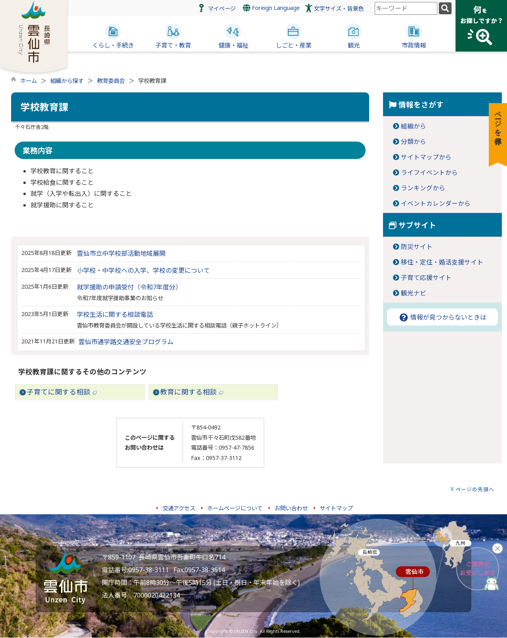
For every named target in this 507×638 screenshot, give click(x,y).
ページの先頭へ (475, 489)
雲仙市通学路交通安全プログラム (125, 341)
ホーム (28, 80)
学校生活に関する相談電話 (115, 314)
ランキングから (423, 188)
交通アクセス (178, 508)
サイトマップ (336, 508)
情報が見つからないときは (442, 317)
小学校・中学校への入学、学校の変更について (143, 270)
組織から (413, 126)
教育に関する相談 (191, 392)
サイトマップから (426, 157)
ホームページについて (235, 508)
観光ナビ (413, 293)
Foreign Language (271, 7)
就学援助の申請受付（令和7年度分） (129, 287)
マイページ (222, 8)
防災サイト (417, 246)
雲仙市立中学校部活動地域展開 (121, 253)
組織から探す (67, 80)
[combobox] (406, 8)
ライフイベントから (429, 172)
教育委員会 (111, 80)
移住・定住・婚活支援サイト (442, 262)
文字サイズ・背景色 (339, 8)
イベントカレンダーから (436, 203)
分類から (413, 141)
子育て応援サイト (426, 277)
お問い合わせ (291, 508)
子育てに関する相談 (62, 392)
